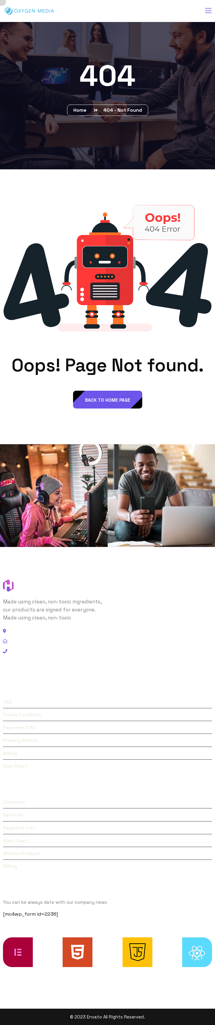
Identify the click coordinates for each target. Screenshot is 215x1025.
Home (81, 110)
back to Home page (107, 400)
